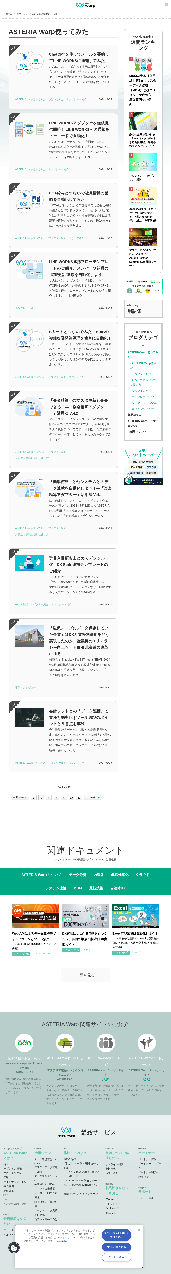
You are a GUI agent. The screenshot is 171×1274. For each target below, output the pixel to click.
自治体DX (118, 888)
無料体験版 (70, 1159)
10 (71, 798)
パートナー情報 (147, 1159)
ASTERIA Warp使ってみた (143, 356)
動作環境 (8, 1190)
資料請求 (110, 1168)
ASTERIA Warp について (42, 875)
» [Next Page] (92, 797)
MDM (78, 888)
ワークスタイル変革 (144, 404)
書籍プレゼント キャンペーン (81, 1193)
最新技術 (96, 888)
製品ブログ (22, 14)
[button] (14, 1248)
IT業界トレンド (137, 432)
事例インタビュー (143, 409)
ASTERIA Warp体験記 (143, 367)
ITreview (110, 1199)
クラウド (142, 875)
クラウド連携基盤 (44, 1188)
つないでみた (140, 391)
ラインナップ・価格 (15, 1181)
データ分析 (77, 875)
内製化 (98, 875)
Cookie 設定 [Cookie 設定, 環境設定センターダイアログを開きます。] (116, 1257)
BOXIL (109, 1212)
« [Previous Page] (20, 797)
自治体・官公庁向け (46, 1219)
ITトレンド (111, 1203)
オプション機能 (12, 1168)
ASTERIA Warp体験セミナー (80, 1180)
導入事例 (8, 1186)
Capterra (110, 1208)
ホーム (9, 14)
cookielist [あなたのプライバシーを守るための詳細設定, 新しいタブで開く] (62, 1241)
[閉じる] (139, 1230)
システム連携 (55, 888)
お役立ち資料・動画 (15, 1203)
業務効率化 (120, 875)
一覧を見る (85, 975)
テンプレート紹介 (143, 397)
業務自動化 (45, 1184)
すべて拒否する (116, 1247)
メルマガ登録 (11, 1234)
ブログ (7, 1199)
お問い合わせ (113, 1173)
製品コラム (134, 416)
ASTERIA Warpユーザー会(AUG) (143, 424)
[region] (79, 1246)
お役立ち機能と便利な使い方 (143, 383)
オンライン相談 (114, 1164)
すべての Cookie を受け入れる (116, 1235)
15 (79, 798)
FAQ (6, 1195)
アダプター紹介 (141, 375)
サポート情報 (146, 1198)
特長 (6, 1164)
